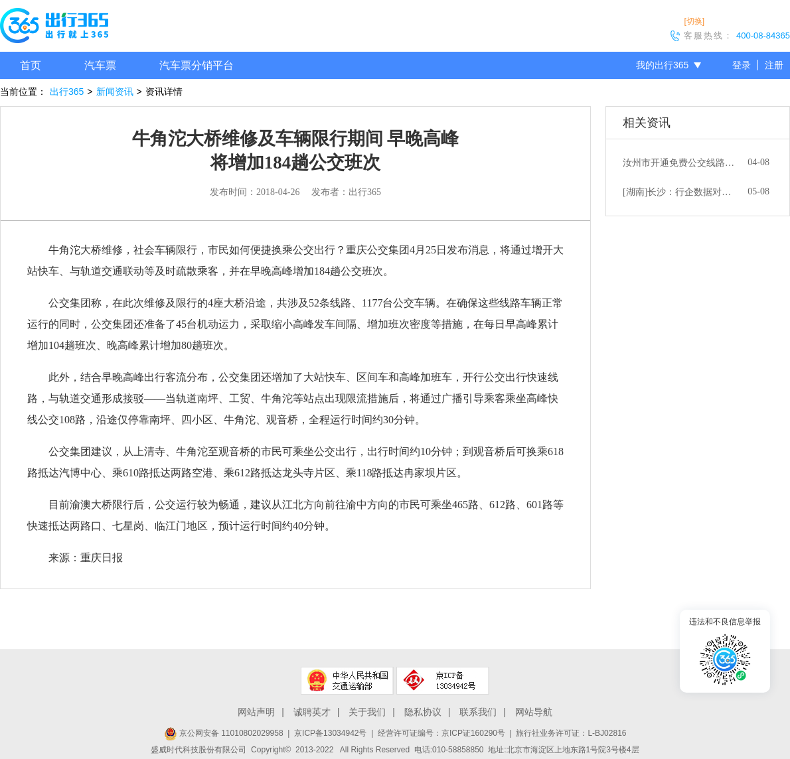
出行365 (67, 91)
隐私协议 (422, 712)
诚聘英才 (312, 712)
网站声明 (256, 712)
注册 (774, 65)
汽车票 (100, 65)
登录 (741, 65)
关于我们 (367, 712)
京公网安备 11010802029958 (223, 733)
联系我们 (478, 712)
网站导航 (533, 712)
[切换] (694, 21)
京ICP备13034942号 (330, 733)
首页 (30, 65)
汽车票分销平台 (196, 65)
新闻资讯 (114, 91)
